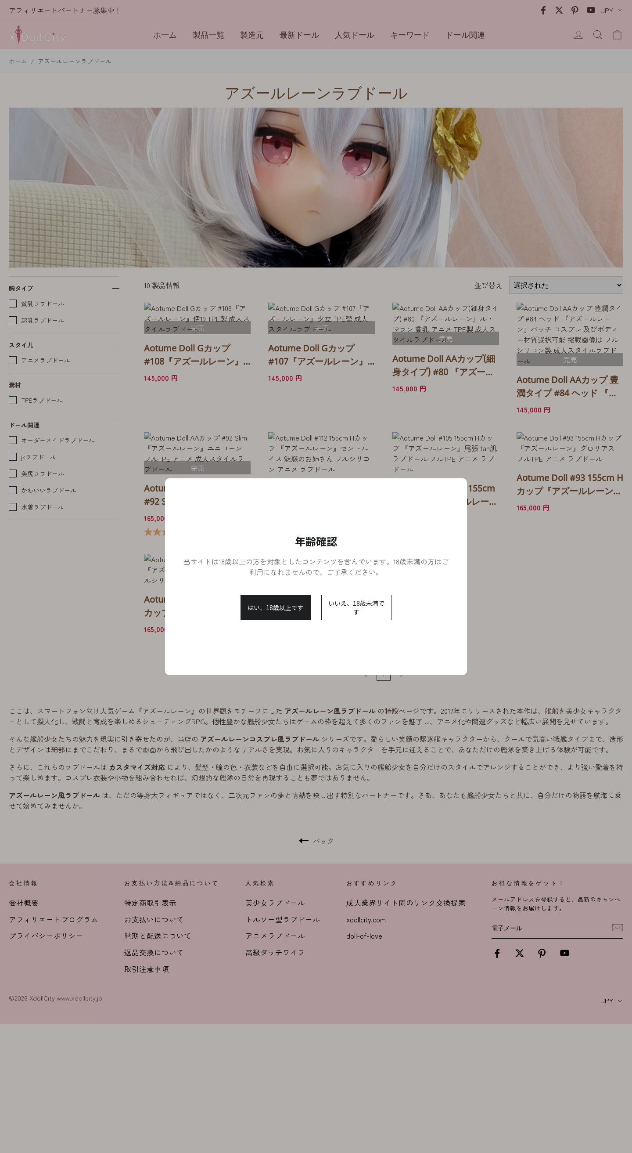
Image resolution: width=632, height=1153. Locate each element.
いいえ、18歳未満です (356, 607)
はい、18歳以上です (276, 607)
